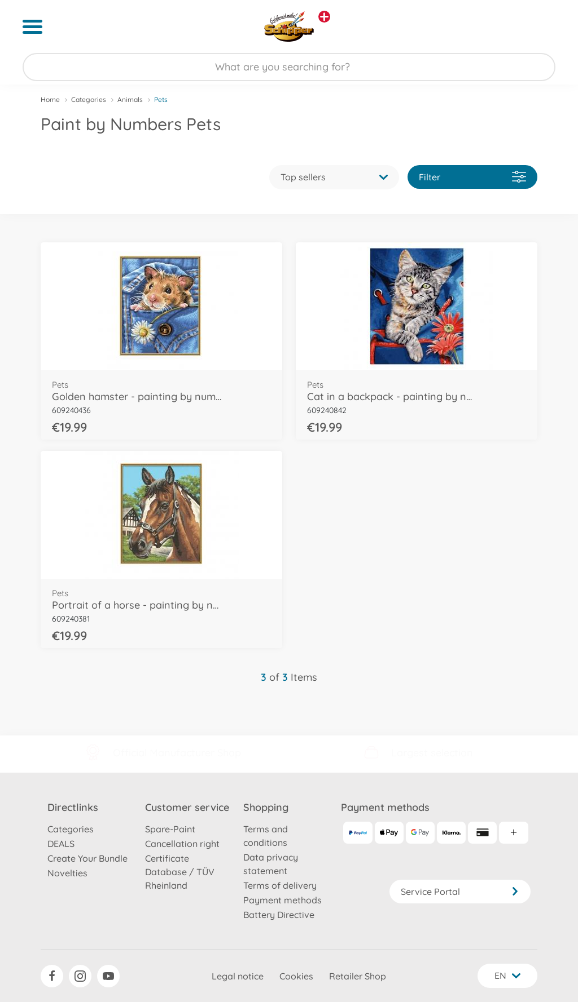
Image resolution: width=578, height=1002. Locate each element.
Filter (472, 177)
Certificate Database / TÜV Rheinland (179, 872)
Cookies (296, 976)
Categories (88, 99)
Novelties (67, 873)
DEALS (61, 843)
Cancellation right (182, 843)
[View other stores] (324, 17)
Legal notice (238, 976)
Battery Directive (278, 914)
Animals (130, 99)
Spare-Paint (170, 829)
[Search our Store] (289, 67)
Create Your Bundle (87, 858)
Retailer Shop (357, 976)
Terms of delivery (280, 885)
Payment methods (282, 900)
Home (50, 99)
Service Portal (460, 891)
